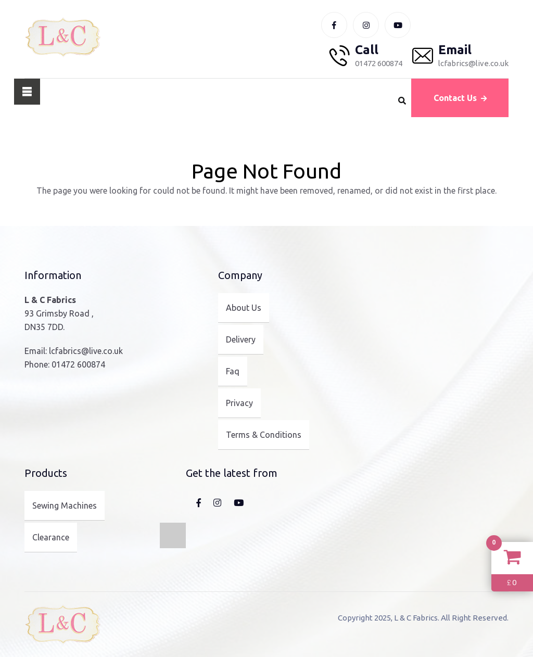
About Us (243, 307)
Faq (232, 371)
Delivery (241, 339)
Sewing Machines (64, 505)
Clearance (50, 537)
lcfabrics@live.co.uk (86, 351)
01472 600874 (78, 364)
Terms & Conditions (263, 434)
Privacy (239, 403)
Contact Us (460, 98)
